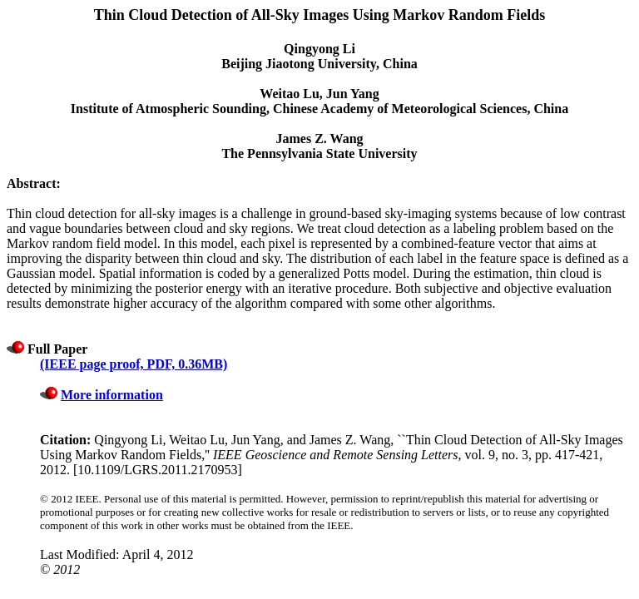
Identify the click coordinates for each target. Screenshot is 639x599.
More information (112, 395)
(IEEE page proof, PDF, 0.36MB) (133, 364)
